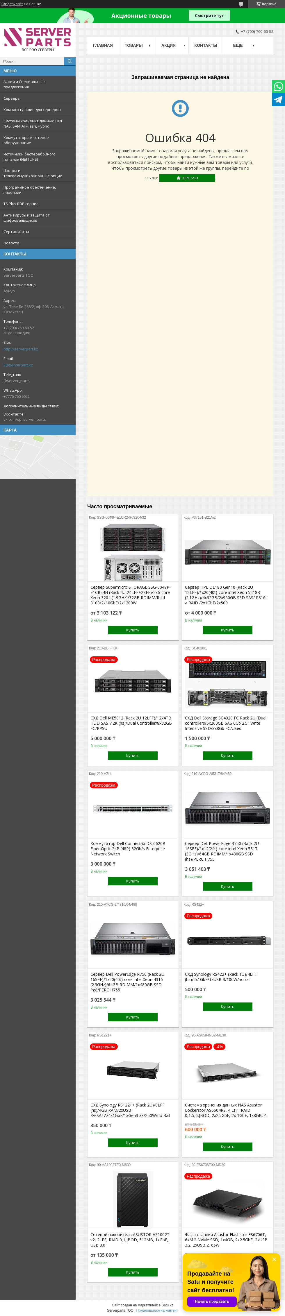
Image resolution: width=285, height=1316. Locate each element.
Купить (133, 630)
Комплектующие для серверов (32, 109)
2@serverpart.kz (18, 365)
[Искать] (70, 61)
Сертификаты (16, 231)
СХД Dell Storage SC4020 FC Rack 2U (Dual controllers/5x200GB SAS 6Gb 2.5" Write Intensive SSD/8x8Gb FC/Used (225, 723)
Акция (168, 45)
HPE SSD (190, 177)
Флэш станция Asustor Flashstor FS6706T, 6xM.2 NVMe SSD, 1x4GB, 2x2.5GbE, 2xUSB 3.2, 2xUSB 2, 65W (226, 1240)
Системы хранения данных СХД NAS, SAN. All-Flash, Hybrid (32, 123)
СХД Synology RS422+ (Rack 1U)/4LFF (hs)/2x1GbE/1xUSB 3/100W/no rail (221, 977)
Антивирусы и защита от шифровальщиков (26, 217)
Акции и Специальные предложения (24, 84)
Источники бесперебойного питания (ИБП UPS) (29, 156)
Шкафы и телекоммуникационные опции (32, 173)
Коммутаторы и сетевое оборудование (26, 140)
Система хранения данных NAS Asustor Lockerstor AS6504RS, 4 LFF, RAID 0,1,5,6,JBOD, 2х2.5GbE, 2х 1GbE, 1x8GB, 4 (225, 1110)
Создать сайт (12, 4)
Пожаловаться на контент (157, 1310)
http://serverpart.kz (20, 349)
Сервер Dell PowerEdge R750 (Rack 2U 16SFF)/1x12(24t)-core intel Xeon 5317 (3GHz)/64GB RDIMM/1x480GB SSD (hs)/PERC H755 (222, 851)
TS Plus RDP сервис (20, 203)
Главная (103, 45)
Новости (11, 243)
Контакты (206, 45)
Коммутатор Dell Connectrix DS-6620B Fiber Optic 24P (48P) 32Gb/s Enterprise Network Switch (127, 849)
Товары (134, 45)
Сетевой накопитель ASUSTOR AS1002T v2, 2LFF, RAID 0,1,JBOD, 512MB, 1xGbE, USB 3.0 (130, 1240)
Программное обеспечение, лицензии (29, 190)
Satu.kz (167, 1305)
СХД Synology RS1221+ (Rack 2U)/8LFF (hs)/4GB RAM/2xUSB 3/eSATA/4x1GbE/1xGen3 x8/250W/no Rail (130, 1110)
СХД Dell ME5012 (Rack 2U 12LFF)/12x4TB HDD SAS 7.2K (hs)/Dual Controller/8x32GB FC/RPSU (131, 723)
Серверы (11, 98)
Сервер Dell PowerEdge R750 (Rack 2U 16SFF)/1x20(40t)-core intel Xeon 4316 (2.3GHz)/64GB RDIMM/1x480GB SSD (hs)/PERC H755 (127, 982)
